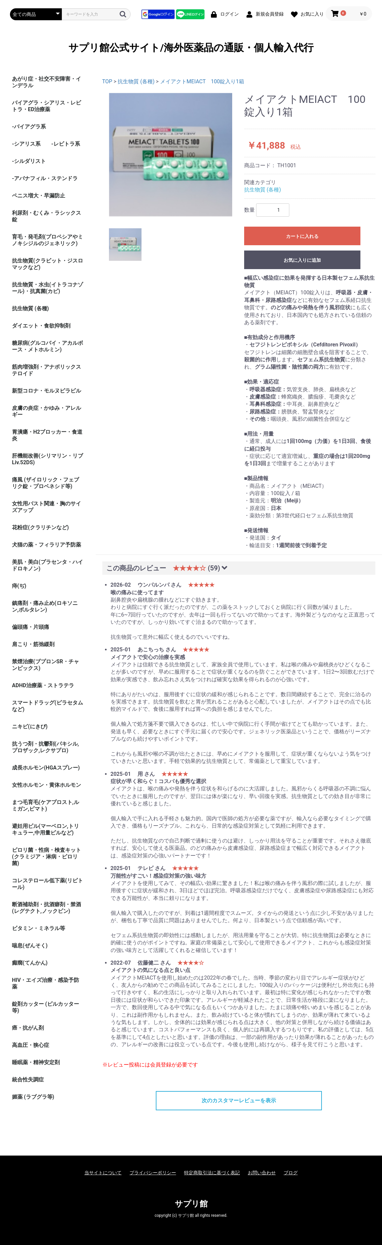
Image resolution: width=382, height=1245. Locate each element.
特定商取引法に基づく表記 (212, 1172)
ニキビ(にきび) (30, 726)
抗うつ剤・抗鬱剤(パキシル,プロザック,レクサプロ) (45, 747)
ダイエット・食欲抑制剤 (41, 326)
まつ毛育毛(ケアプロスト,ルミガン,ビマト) (45, 805)
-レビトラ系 (65, 144)
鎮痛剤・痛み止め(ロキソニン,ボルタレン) (45, 606)
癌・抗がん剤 (28, 1028)
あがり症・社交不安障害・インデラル (46, 82)
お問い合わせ (262, 1172)
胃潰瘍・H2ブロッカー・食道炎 (47, 435)
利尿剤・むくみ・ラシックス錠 (46, 216)
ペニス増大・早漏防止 (38, 195)
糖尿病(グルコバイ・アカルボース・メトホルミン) (47, 346)
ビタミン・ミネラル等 (38, 928)
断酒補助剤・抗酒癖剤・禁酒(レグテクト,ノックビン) (46, 907)
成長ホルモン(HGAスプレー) (46, 768)
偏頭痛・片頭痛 (30, 627)
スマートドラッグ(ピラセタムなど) (47, 705)
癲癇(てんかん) (30, 963)
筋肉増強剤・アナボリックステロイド (46, 370)
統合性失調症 (28, 1079)
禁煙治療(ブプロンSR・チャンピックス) (45, 664)
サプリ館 (191, 1203)
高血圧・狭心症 (30, 1045)
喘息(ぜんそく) (30, 945)
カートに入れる (302, 236)
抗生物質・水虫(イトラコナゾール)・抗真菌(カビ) (47, 287)
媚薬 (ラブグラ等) (33, 1097)
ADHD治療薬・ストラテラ (43, 685)
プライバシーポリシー (153, 1172)
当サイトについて (103, 1172)
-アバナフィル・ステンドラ (45, 178)
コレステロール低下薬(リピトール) (47, 883)
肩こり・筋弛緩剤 (33, 644)
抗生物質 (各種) (30, 308)
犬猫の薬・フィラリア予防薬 (46, 545)
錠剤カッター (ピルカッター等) (45, 1007)
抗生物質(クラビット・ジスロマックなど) (47, 263)
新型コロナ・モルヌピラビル (46, 391)
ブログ (291, 1172)
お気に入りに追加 (302, 260)
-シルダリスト (29, 161)
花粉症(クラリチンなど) (40, 527)
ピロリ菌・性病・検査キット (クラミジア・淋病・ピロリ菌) (46, 856)
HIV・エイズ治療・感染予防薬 (45, 983)
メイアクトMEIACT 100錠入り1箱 (202, 81)
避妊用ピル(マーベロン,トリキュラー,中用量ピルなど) (45, 829)
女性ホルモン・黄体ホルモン (46, 785)
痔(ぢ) (19, 586)
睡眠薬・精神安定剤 (36, 1062)
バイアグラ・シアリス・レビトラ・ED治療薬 (46, 106)
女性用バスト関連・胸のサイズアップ (46, 506)
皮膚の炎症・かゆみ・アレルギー (46, 411)
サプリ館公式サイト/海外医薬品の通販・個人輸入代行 (191, 47)
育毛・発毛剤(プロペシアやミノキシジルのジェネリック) (47, 240)
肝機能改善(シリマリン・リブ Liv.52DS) (47, 459)
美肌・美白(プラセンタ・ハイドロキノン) (47, 565)
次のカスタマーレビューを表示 (239, 1100)
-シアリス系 (26, 144)
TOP (107, 81)
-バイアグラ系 (29, 126)
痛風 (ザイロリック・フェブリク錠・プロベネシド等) (45, 482)
